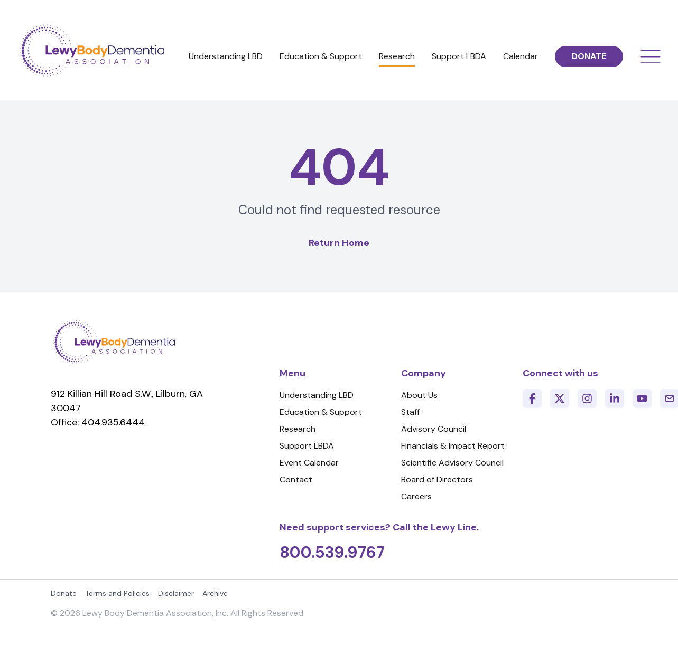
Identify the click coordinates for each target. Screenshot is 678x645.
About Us (419, 395)
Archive (215, 593)
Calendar (520, 56)
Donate (64, 593)
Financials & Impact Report (453, 445)
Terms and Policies (117, 593)
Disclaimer (176, 593)
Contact (296, 479)
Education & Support (321, 56)
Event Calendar (309, 462)
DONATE (589, 56)
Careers (416, 496)
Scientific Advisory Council (452, 462)
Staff (410, 412)
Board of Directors (437, 479)
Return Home (339, 242)
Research (397, 56)
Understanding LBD (226, 56)
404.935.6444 (113, 422)
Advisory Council (433, 428)
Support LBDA (459, 56)
